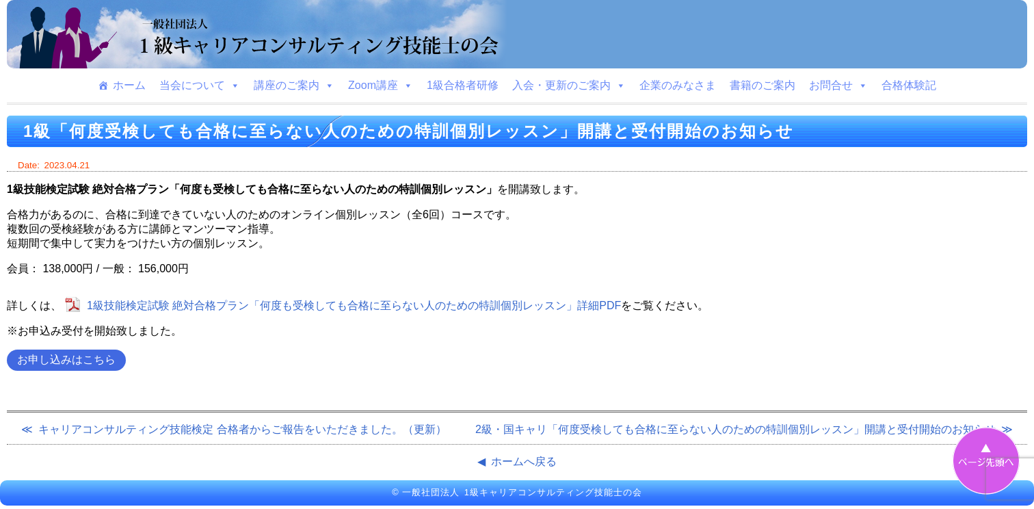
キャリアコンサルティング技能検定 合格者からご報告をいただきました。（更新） (242, 429)
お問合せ (838, 85)
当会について (199, 85)
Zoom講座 (380, 85)
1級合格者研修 (463, 85)
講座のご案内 (294, 85)
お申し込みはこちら (66, 359)
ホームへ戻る (524, 461)
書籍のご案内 (762, 85)
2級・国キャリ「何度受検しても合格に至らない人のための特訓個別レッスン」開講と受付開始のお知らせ (735, 429)
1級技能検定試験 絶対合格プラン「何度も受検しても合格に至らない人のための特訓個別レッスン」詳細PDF (354, 305)
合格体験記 (908, 85)
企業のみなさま (677, 85)
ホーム (129, 85)
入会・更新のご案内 (569, 85)
